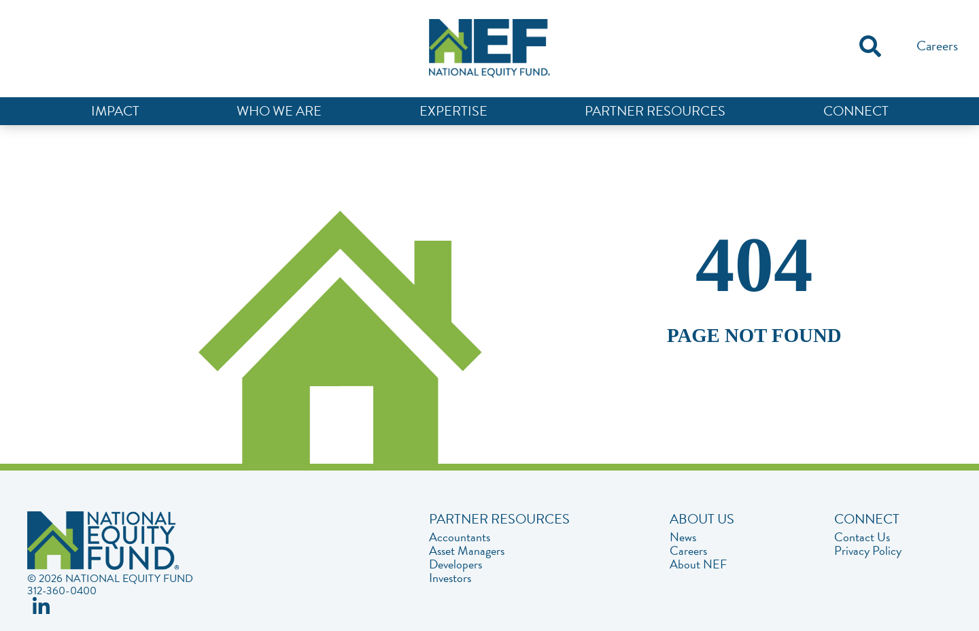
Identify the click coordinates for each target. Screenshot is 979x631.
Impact (115, 111)
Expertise (453, 111)
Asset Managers (466, 551)
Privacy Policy (867, 551)
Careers (937, 45)
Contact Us (862, 537)
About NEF (698, 564)
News (683, 537)
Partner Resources (655, 111)
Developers (455, 564)
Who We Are (279, 111)
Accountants (459, 537)
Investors (450, 578)
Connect (856, 111)
